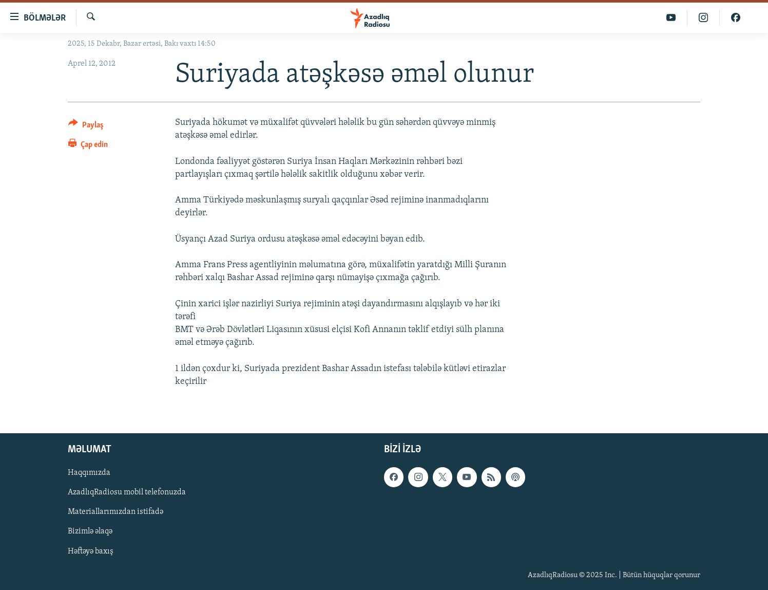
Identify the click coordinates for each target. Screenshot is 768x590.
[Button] (86, 126)
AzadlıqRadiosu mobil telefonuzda (127, 492)
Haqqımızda (89, 473)
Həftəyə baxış (90, 551)
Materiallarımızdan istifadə (115, 512)
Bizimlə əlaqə (90, 531)
